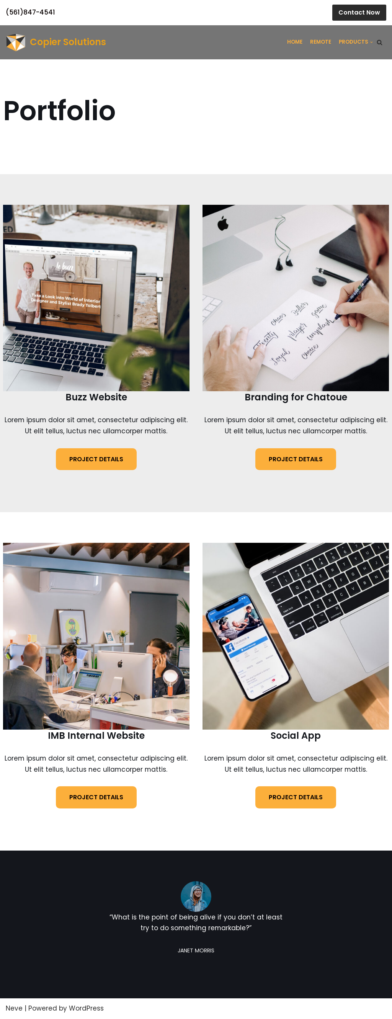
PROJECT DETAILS (96, 459)
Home (294, 42)
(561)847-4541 (30, 12)
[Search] (379, 42)
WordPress (86, 1008)
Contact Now (359, 12)
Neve (14, 1008)
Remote (320, 42)
